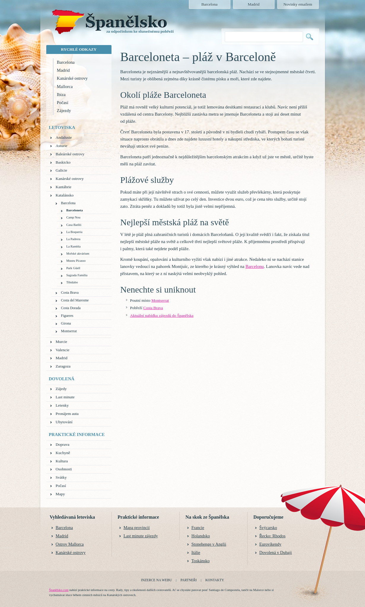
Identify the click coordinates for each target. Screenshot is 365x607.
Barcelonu (255, 266)
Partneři (189, 580)
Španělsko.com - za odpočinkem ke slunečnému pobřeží (112, 24)
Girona (66, 323)
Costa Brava (153, 308)
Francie (198, 527)
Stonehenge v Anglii (209, 544)
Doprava (62, 444)
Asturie (62, 145)
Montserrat (160, 300)
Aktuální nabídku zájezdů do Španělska (162, 315)
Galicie (61, 170)
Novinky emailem (297, 4)
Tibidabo (72, 282)
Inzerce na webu (156, 580)
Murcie (61, 341)
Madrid (63, 70)
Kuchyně (63, 453)
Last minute (65, 397)
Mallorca (65, 86)
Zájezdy (64, 110)
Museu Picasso (76, 260)
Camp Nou (73, 217)
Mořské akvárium (77, 253)
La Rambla (73, 246)
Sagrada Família (76, 275)
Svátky (61, 477)
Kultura (62, 461)
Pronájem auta (67, 413)
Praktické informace (77, 434)
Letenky (62, 405)
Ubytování (64, 422)
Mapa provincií (137, 527)
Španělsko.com (59, 590)
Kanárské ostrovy (72, 78)
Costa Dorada (71, 308)
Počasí (62, 102)
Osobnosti (64, 469)
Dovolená (61, 378)
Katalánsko (65, 195)
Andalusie (64, 137)
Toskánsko (201, 560)
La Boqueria (74, 232)
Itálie (196, 552)
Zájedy (61, 388)
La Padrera (73, 239)
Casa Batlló (74, 224)
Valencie (62, 350)
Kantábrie (63, 187)
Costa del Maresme (75, 300)
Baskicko (63, 162)
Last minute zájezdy (141, 535)
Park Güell (73, 268)
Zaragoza (63, 366)
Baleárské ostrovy (70, 154)
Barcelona (66, 62)
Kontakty (214, 580)
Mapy (60, 494)
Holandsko (201, 535)
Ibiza (61, 94)
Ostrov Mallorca (70, 544)
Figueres (67, 316)
